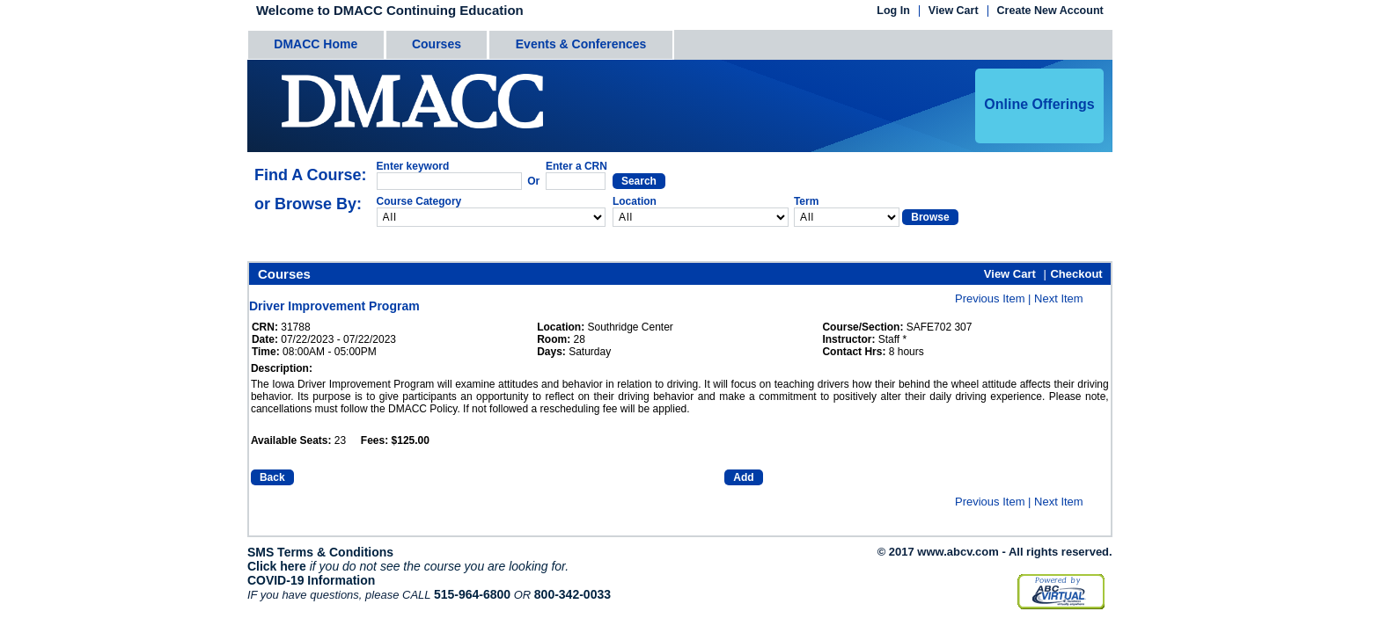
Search (639, 181)
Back (272, 477)
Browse (930, 217)
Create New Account (1050, 11)
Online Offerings (1039, 104)
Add (743, 477)
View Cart (954, 11)
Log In (893, 11)
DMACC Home (315, 44)
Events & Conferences (581, 44)
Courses (436, 44)
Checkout (1076, 273)
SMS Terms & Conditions (320, 552)
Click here (276, 566)
